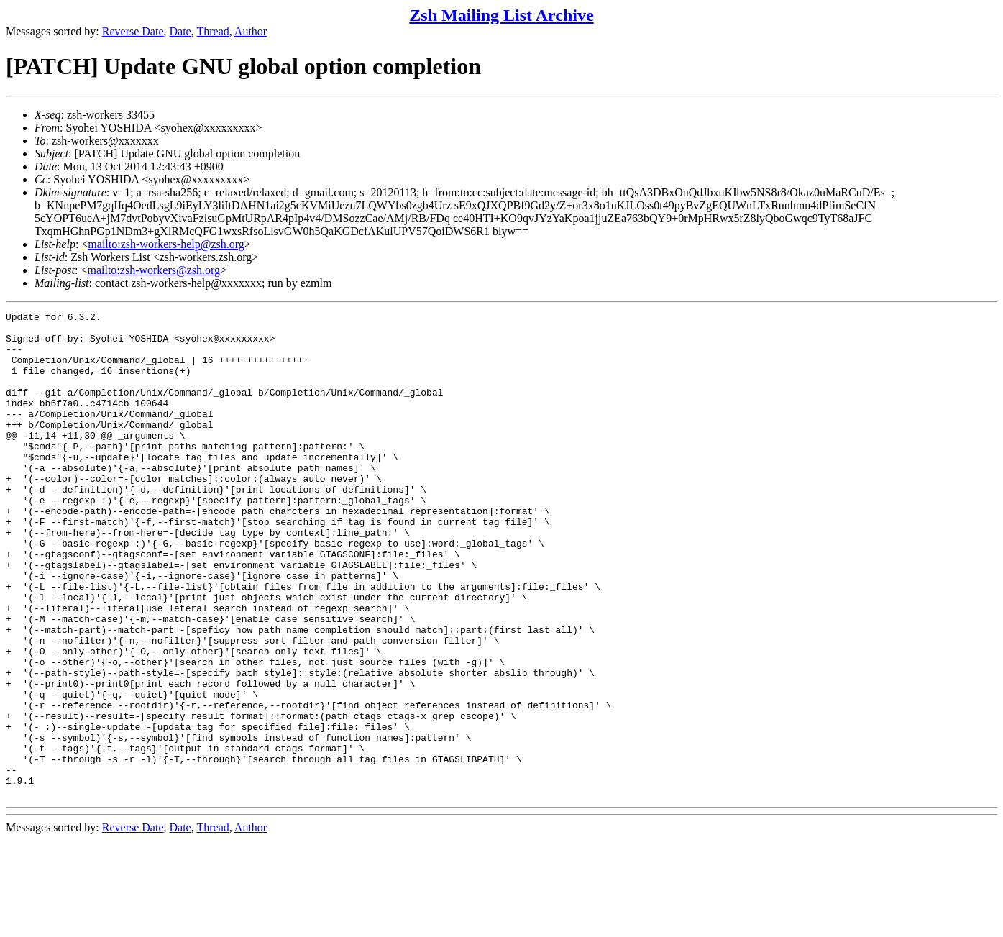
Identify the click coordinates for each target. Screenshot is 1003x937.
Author (250, 31)
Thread (212, 31)
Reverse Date (133, 31)
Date (180, 31)
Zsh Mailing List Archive (501, 15)
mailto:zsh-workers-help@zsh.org (166, 244)
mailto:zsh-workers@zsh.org (153, 270)
